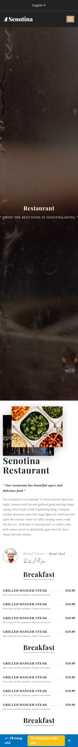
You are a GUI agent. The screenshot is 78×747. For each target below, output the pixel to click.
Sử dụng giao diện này (43, 740)
